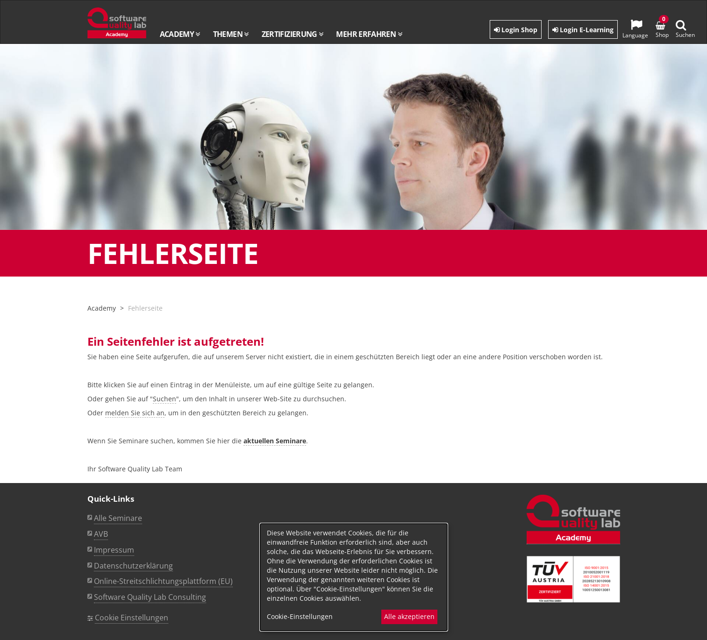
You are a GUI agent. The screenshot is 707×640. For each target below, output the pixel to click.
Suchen (164, 398)
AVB (101, 534)
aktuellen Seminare (274, 440)
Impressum (114, 550)
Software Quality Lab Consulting (150, 597)
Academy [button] (180, 34)
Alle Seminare (118, 518)
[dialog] (353, 577)
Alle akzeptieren (409, 616)
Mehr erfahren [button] (368, 34)
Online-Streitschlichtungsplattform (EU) (163, 581)
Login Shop (515, 29)
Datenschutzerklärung (133, 566)
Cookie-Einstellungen (300, 616)
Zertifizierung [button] (292, 34)
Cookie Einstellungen (131, 617)
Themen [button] (231, 34)
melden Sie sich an (134, 412)
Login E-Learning (583, 29)
